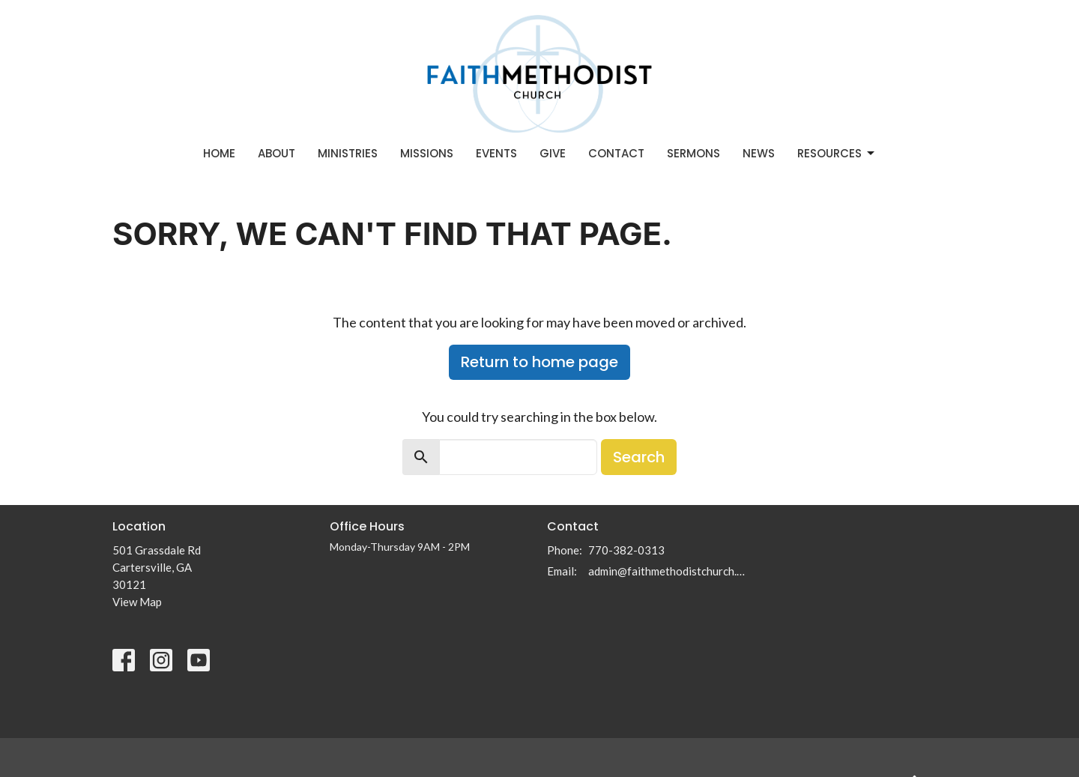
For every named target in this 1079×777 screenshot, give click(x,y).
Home (219, 153)
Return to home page (539, 361)
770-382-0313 (626, 550)
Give (553, 153)
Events (496, 153)
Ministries (348, 153)
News (759, 153)
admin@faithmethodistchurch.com (668, 571)
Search (639, 457)
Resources (837, 153)
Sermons (693, 153)
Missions (426, 153)
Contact (616, 153)
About (276, 153)
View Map (137, 601)
